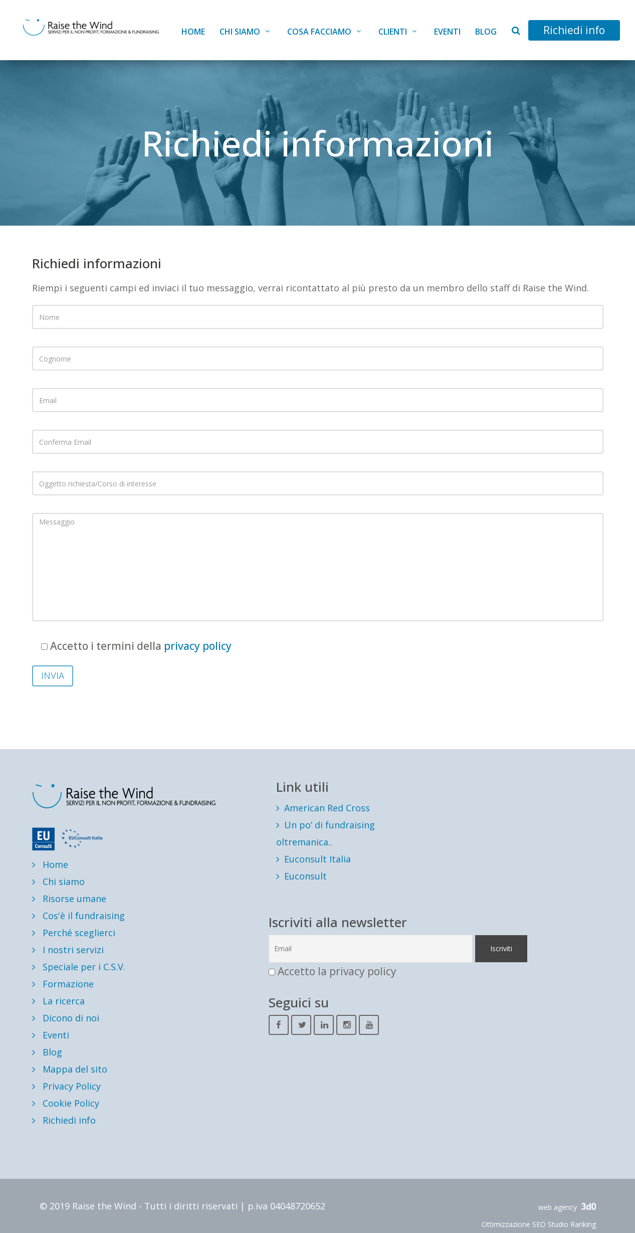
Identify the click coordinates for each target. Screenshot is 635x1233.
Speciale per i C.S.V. (78, 967)
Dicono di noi (65, 1018)
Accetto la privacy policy (337, 971)
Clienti (392, 31)
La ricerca (58, 1001)
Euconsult (305, 876)
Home (193, 31)
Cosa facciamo (319, 31)
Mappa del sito (69, 1069)
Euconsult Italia (317, 859)
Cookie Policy (65, 1103)
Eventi (447, 31)
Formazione (63, 984)
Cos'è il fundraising (78, 916)
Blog (486, 31)
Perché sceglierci (73, 933)
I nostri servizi (68, 950)
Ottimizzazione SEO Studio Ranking (539, 1224)
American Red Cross (327, 808)
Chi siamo (240, 31)
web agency (566, 1207)
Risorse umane (69, 899)
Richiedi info (574, 30)
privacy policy (198, 646)
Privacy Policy (66, 1086)
